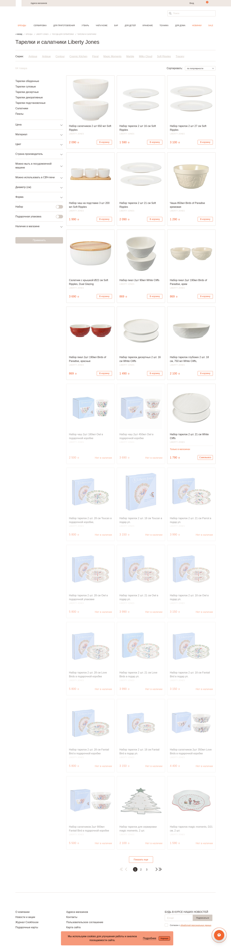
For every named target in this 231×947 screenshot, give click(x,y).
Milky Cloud (145, 56)
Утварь (85, 25)
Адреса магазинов (39, 3)
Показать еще (141, 859)
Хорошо (164, 938)
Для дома (180, 25)
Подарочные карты (26, 927)
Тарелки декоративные (29, 97)
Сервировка (40, 25)
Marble (130, 56)
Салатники (21, 108)
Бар (116, 25)
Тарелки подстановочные (30, 103)
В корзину (104, 142)
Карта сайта (73, 927)
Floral (95, 56)
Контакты (71, 917)
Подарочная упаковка (37, 216)
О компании (22, 912)
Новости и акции (25, 917)
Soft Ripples (164, 56)
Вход (192, 3)
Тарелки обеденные (27, 81)
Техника (164, 25)
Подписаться (202, 918)
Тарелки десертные (27, 92)
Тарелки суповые (25, 86)
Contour (60, 56)
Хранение (147, 25)
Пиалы (19, 113)
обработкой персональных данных (195, 925)
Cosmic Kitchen (78, 56)
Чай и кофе (101, 25)
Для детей (130, 25)
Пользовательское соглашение (84, 922)
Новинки (196, 25)
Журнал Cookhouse (26, 922)
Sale (210, 25)
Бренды (22, 25)
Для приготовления (64, 25)
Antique (33, 56)
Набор (37, 207)
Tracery (180, 56)
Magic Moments (112, 56)
